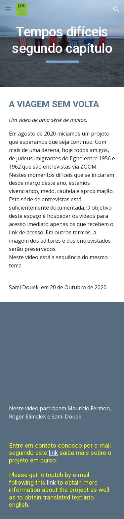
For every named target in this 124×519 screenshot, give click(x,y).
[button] (8, 9)
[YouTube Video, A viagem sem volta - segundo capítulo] (62, 348)
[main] (62, 43)
